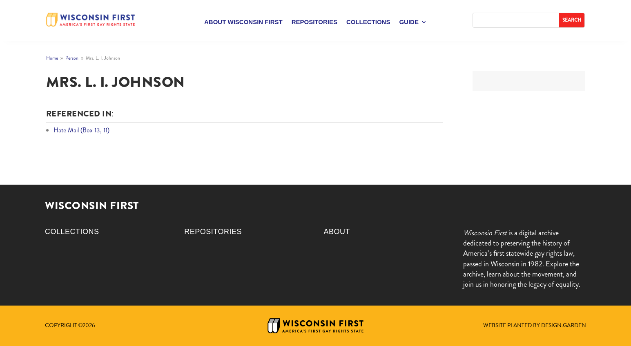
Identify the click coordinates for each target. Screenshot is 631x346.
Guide (409, 22)
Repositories (314, 22)
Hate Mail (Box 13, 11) (82, 130)
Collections (368, 22)
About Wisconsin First (243, 22)
